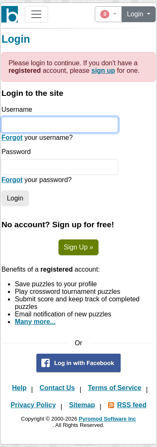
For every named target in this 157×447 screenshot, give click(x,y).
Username (16, 109)
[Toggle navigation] (36, 14)
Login (136, 14)
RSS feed (131, 404)
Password (15, 151)
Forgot (12, 137)
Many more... (35, 321)
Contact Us (57, 387)
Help (19, 387)
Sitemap (82, 404)
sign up (103, 70)
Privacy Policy (33, 404)
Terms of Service (115, 387)
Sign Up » (78, 247)
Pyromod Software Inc (107, 419)
